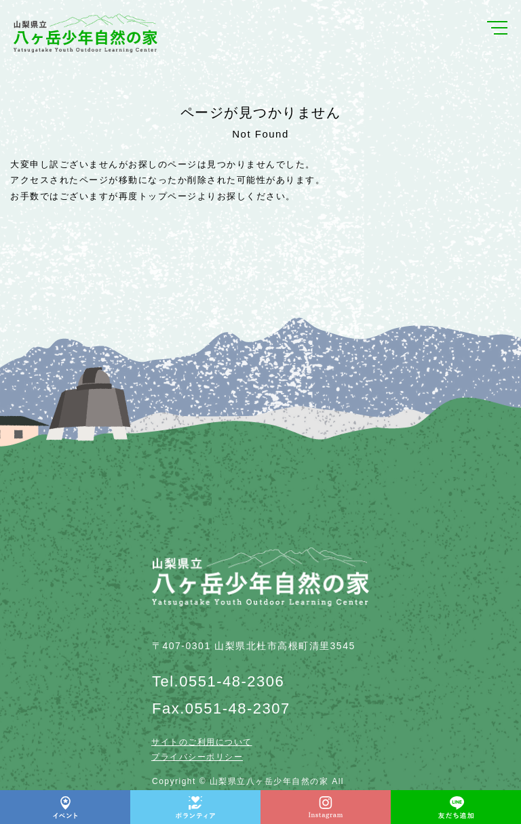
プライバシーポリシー (197, 757)
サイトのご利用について (201, 742)
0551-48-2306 (231, 681)
